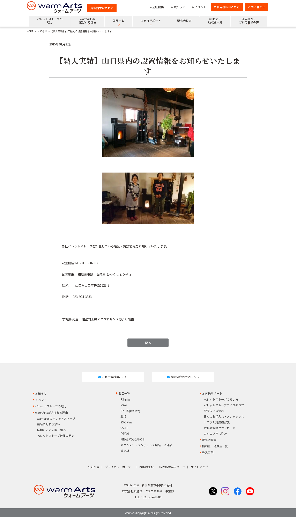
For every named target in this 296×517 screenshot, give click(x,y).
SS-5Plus (126, 422)
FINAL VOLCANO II (132, 439)
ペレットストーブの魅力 (51, 405)
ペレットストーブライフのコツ (224, 404)
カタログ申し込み (215, 433)
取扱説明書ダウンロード (220, 427)
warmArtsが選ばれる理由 (51, 412)
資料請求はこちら (101, 8)
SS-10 (124, 427)
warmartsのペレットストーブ (56, 418)
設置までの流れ (214, 410)
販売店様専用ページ (172, 466)
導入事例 (208, 452)
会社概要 (158, 7)
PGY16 (124, 433)
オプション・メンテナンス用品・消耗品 (146, 444)
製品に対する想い (48, 423)
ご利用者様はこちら (227, 7)
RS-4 (123, 404)
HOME (30, 31)
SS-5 (123, 416)
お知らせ (179, 7)
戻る (148, 342)
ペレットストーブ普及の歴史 (55, 435)
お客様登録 (146, 466)
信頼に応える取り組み (51, 429)
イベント (200, 7)
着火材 (124, 450)
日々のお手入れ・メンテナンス (224, 416)
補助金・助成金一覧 (215, 445)
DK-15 (130, 410)
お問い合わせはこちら (183, 376)
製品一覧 (124, 393)
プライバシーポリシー (119, 466)
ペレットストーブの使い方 (221, 399)
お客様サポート (212, 393)
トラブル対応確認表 (217, 422)
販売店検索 (209, 439)
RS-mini (125, 399)
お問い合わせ (256, 7)
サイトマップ (199, 466)
